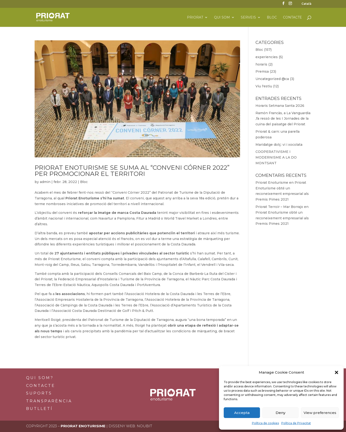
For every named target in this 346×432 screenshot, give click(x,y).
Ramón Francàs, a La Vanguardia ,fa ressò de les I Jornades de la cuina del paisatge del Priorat (282, 119)
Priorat (195, 17)
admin (45, 182)
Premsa (262, 71)
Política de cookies (265, 423)
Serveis (248, 17)
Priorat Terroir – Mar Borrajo (279, 207)
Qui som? (40, 378)
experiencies (266, 57)
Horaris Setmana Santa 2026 (279, 105)
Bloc (272, 17)
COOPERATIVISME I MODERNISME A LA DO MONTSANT (276, 157)
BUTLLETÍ (39, 408)
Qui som (222, 17)
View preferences (320, 412)
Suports (39, 393)
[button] (336, 372)
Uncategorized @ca (272, 79)
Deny (280, 412)
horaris (261, 64)
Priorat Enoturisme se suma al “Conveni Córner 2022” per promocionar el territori (132, 171)
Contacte (292, 17)
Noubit (144, 426)
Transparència (49, 401)
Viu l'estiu (263, 86)
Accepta (242, 412)
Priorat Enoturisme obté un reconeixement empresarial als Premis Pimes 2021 (282, 218)
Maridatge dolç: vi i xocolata (278, 144)
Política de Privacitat (296, 423)
